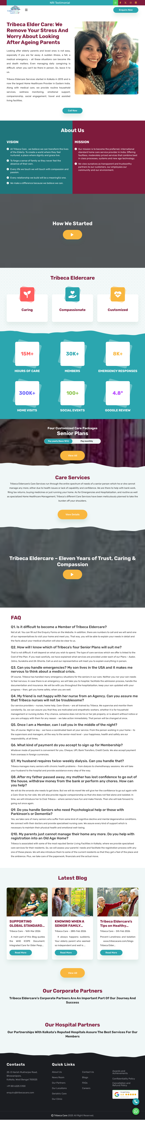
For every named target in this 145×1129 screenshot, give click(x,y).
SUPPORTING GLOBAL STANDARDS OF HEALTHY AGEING (26, 927)
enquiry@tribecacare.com (20, 1094)
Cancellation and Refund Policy (121, 1086)
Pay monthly (87, 441)
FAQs (85, 1085)
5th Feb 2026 (123, 932)
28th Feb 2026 (78, 932)
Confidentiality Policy (123, 1081)
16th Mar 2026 (32, 932)
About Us (57, 1074)
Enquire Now (126, 10)
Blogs (85, 1079)
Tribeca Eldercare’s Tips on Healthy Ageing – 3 (116, 927)
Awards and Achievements (120, 1074)
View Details (72, 515)
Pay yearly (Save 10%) (58, 441)
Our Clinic (57, 1101)
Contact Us (88, 1074)
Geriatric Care (59, 1096)
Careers (86, 1090)
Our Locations (59, 1090)
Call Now (72, 110)
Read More (21, 954)
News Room (58, 1079)
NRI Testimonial (60, 2)
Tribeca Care (16, 932)
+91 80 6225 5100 (16, 1088)
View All (72, 456)
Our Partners (58, 1085)
